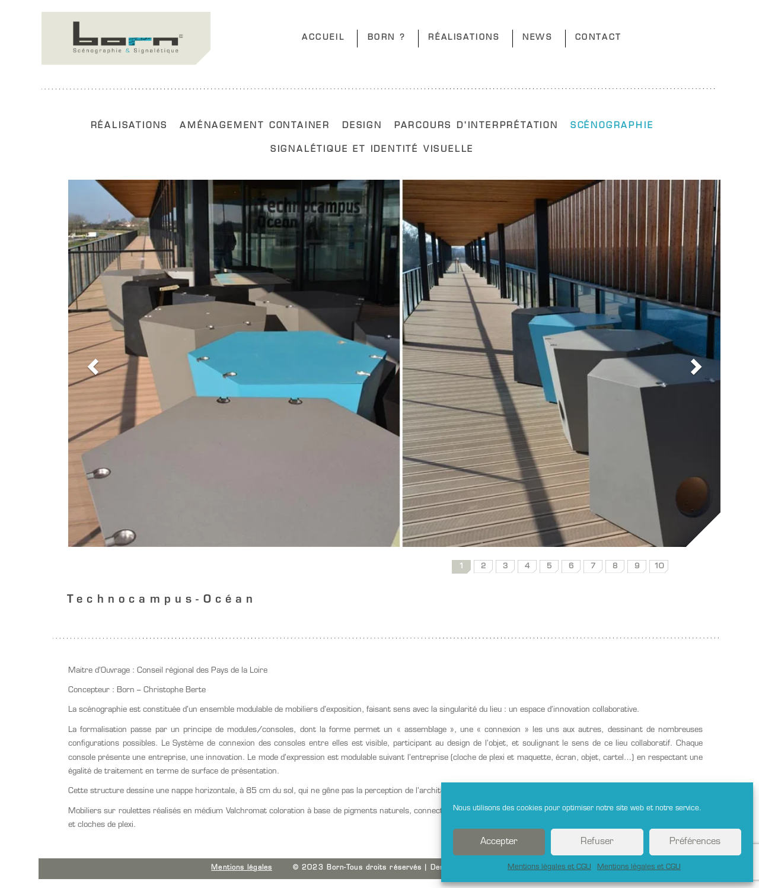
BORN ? (387, 38)
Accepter (499, 842)
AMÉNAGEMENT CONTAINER (255, 126)
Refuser (597, 842)
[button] (91, 363)
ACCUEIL (323, 38)
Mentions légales (241, 868)
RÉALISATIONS (463, 38)
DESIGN (362, 126)
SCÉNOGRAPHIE (612, 126)
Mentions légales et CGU (549, 867)
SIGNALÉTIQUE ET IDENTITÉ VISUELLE (372, 149)
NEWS (537, 38)
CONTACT (598, 38)
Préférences (694, 842)
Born (126, 38)
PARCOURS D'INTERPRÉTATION (476, 126)
